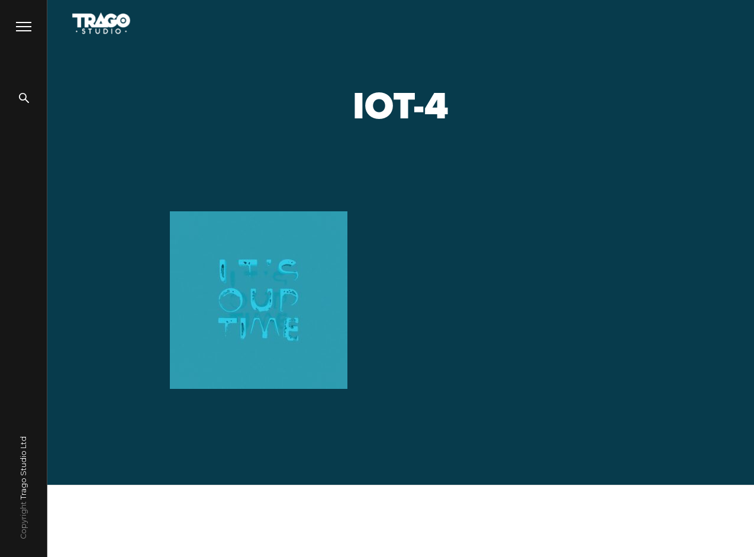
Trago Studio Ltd (23, 468)
